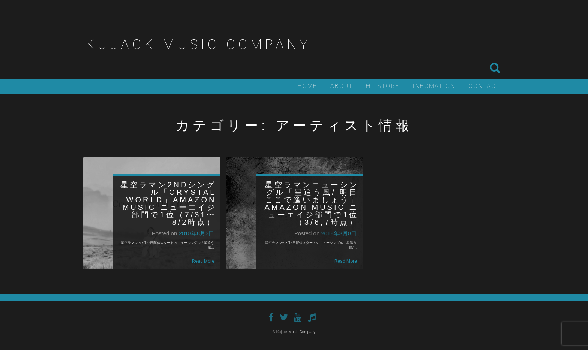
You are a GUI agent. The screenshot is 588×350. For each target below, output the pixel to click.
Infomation (433, 86)
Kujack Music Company (198, 44)
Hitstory (382, 86)
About (341, 86)
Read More (203, 261)
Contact (484, 86)
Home (307, 86)
